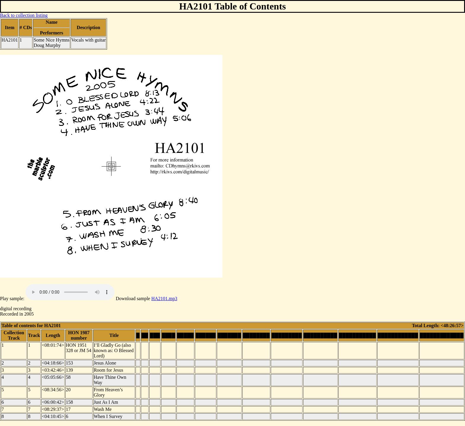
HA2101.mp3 (164, 298)
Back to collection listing (23, 15)
